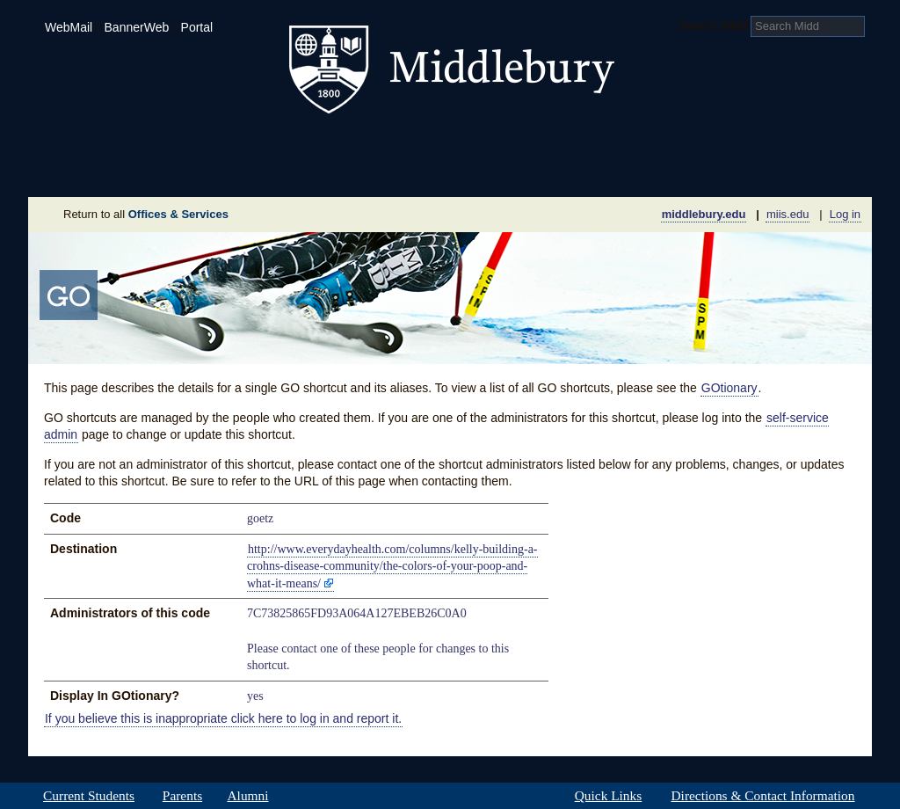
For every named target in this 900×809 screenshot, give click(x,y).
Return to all (146, 214)
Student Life (364, 144)
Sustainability (266, 170)
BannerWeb (137, 27)
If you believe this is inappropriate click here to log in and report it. (223, 718)
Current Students (88, 796)
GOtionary (729, 388)
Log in (845, 214)
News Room (471, 170)
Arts (592, 144)
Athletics (493, 144)
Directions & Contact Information (763, 796)
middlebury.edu (704, 214)
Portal (197, 27)
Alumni (248, 796)
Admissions (90, 144)
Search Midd (713, 25)
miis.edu (787, 214)
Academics (226, 144)
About (115, 170)
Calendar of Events (616, 170)
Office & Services (786, 170)
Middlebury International (757, 144)
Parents (182, 796)
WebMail (68, 27)
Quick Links (608, 796)
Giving (374, 170)
